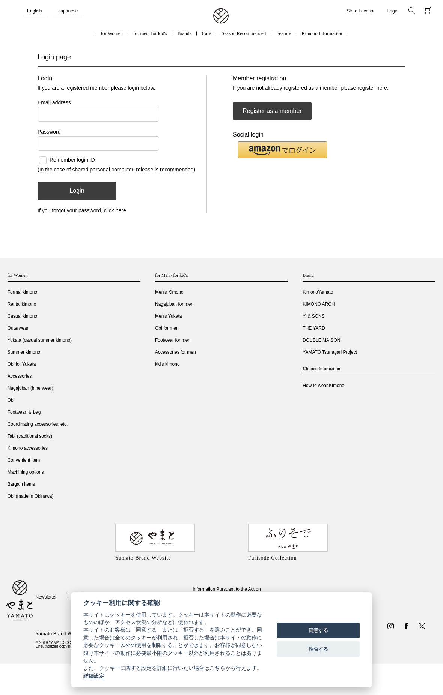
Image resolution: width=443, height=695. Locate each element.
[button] (282, 149)
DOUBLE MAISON (321, 340)
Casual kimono (22, 316)
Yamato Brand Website (60, 633)
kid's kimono (167, 364)
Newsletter (46, 597)
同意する (318, 630)
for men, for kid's (150, 33)
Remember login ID (72, 159)
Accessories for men (175, 352)
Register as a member (272, 111)
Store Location (361, 11)
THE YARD (314, 328)
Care (206, 33)
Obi (11, 400)
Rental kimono (22, 304)
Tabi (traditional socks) (30, 436)
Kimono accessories (28, 448)
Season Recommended (244, 33)
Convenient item (24, 460)
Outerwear (18, 328)
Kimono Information (321, 33)
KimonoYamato (318, 292)
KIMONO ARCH (319, 304)
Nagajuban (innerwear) (30, 388)
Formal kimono (22, 292)
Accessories (20, 376)
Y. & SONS (313, 316)
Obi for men (167, 328)
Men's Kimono (169, 292)
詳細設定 (93, 676)
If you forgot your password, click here (82, 210)
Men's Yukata (168, 316)
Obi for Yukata (22, 364)
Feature (283, 33)
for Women (112, 33)
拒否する (318, 649)
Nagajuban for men (174, 304)
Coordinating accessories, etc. (38, 424)
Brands (184, 33)
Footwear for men (172, 340)
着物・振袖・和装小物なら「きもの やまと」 (221, 16)
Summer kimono (24, 352)
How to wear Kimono (323, 385)
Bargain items (21, 484)
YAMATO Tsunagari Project (330, 352)
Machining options (26, 472)
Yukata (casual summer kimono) (40, 340)
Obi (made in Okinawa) (31, 496)
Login (392, 11)
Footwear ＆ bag (24, 412)
